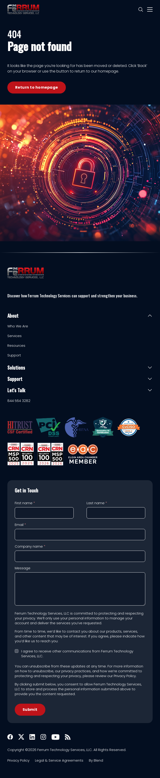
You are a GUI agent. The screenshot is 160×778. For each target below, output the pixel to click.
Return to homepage (36, 87)
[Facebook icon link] (10, 737)
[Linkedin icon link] (32, 737)
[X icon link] (21, 737)
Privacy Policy (18, 760)
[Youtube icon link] (55, 737)
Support (14, 355)
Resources (16, 346)
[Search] (140, 9)
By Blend (96, 760)
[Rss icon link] (67, 737)
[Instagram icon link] (43, 737)
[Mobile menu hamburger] (150, 9)
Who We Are (17, 326)
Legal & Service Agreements (59, 760)
